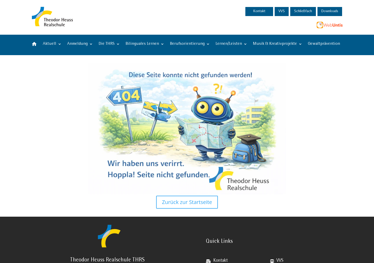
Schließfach (303, 11)
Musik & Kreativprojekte (275, 44)
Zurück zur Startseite (187, 202)
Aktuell (49, 44)
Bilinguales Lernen (142, 44)
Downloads (329, 11)
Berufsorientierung (187, 44)
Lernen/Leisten (229, 44)
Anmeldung (77, 44)
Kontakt (259, 11)
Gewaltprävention (324, 44)
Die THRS (107, 44)
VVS (282, 11)
